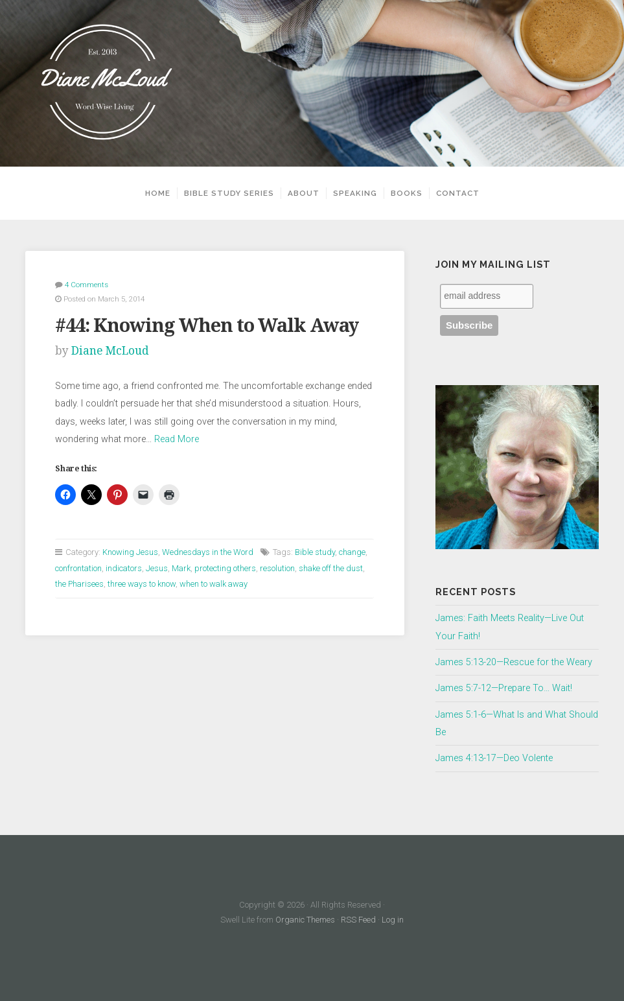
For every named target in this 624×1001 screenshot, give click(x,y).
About (303, 193)
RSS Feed (358, 919)
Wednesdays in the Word (207, 552)
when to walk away (213, 584)
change (352, 552)
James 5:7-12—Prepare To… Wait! (503, 688)
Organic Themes (305, 919)
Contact (458, 193)
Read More (176, 439)
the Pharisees (79, 584)
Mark (181, 568)
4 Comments (86, 284)
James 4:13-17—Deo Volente (494, 758)
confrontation (78, 568)
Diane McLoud (110, 350)
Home (157, 193)
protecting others (225, 568)
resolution (277, 568)
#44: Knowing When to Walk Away (206, 325)
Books (406, 193)
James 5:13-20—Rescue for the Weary (513, 662)
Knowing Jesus (130, 552)
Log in (393, 919)
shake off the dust (331, 568)
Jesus (157, 568)
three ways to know (142, 584)
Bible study (315, 552)
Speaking (355, 193)
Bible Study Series (229, 193)
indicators (124, 568)
